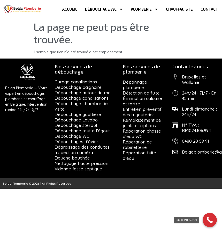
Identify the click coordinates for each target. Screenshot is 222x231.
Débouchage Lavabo (76, 119)
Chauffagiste (179, 9)
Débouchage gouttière (78, 114)
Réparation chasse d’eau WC (142, 133)
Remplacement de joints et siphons (142, 122)
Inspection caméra (74, 152)
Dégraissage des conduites (82, 147)
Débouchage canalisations (82, 98)
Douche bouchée (72, 158)
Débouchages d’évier (76, 141)
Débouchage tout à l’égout (82, 130)
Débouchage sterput (76, 125)
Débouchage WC (104, 9)
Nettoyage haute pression (81, 163)
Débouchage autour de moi (83, 92)
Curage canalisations (76, 81)
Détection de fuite (141, 93)
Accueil (69, 9)
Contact (209, 9)
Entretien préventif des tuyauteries (142, 111)
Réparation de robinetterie (137, 144)
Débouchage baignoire (78, 87)
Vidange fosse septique (78, 168)
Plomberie (144, 9)
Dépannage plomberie (135, 84)
